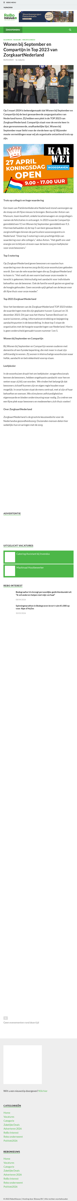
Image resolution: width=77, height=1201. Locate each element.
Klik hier (43, 1090)
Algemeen (7, 40)
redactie (21, 60)
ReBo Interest (11, 1132)
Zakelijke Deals (12, 1124)
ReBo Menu (11, 2)
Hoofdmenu (13, 29)
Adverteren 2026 (13, 1128)
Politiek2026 (10, 1140)
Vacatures (9, 1116)
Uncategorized (28, 40)
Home (7, 1112)
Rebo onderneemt (13, 1136)
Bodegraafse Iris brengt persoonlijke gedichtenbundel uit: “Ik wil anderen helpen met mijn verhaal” (44, 593)
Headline (17, 40)
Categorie (9, 1120)
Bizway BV (38, 1199)
